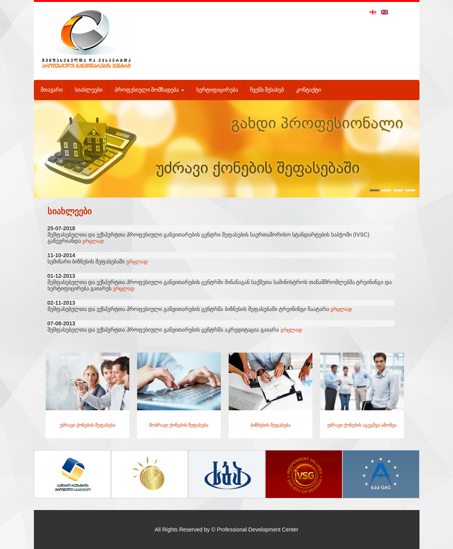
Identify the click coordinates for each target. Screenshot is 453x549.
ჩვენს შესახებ (267, 90)
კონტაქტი (308, 90)
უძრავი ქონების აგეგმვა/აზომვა (361, 425)
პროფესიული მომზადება (149, 90)
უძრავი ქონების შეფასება (87, 425)
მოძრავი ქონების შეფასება (178, 425)
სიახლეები (88, 90)
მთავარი (52, 90)
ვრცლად (93, 241)
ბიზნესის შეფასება (270, 425)
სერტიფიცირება (217, 90)
